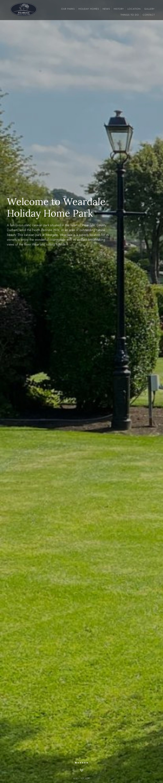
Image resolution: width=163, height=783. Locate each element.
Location (134, 9)
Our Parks (68, 9)
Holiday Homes (88, 9)
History (119, 9)
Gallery (149, 9)
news (106, 9)
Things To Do (129, 15)
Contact (149, 15)
